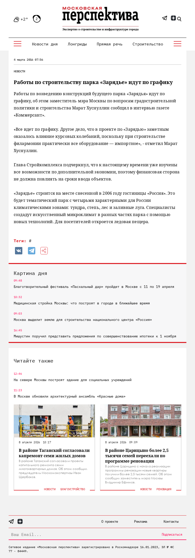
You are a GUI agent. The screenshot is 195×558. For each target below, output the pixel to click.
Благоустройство (72, 489)
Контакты (171, 521)
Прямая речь (109, 43)
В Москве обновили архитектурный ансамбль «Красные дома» (69, 396)
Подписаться (172, 534)
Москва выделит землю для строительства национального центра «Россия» (83, 319)
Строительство (148, 43)
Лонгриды (77, 43)
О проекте (109, 521)
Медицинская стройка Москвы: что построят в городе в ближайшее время (82, 303)
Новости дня (45, 43)
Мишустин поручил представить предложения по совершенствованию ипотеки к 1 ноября (95, 336)
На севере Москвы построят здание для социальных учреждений (73, 380)
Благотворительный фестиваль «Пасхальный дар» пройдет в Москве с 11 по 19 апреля (94, 286)
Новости (19, 71)
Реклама (140, 521)
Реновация (163, 489)
